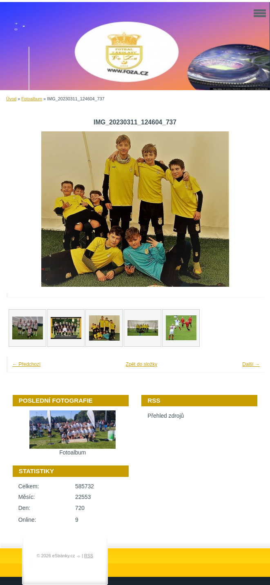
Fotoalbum (31, 98)
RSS (88, 555)
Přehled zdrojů (165, 416)
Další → (251, 364)
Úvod (11, 98)
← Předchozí (26, 364)
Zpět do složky (141, 364)
